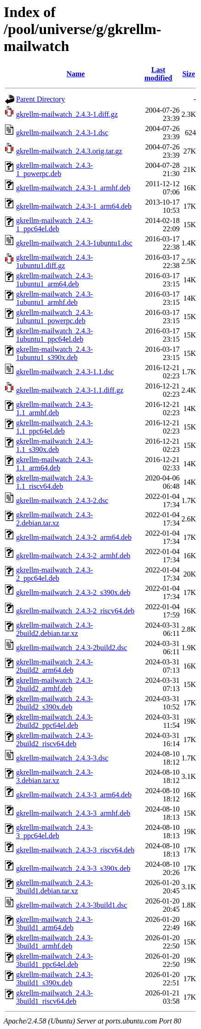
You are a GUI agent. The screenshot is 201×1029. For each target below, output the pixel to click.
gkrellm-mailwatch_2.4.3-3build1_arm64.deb (54, 923)
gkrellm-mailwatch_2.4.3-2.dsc (62, 500)
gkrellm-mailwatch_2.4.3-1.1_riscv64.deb (54, 482)
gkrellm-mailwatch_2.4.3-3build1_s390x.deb (54, 979)
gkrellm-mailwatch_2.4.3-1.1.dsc (65, 372)
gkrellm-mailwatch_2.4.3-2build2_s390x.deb (54, 703)
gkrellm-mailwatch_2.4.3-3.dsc (62, 758)
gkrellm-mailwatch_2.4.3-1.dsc (62, 133)
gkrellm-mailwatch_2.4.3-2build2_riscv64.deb (54, 740)
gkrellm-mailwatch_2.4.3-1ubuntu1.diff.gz (54, 261)
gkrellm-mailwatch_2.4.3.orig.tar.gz (69, 151)
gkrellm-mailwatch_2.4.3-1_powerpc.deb (54, 169)
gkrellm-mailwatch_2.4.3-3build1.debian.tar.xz (54, 887)
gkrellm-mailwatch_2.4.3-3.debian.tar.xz (54, 776)
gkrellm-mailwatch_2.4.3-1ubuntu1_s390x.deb (54, 353)
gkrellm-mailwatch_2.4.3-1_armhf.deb (73, 188)
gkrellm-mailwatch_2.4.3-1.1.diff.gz (69, 390)
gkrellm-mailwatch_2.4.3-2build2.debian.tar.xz (54, 629)
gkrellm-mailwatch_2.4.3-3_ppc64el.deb (54, 831)
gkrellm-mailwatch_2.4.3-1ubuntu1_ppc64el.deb (54, 335)
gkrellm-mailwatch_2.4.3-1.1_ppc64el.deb (54, 427)
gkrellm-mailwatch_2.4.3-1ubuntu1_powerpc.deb (54, 317)
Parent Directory (40, 99)
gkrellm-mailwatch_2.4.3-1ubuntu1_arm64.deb (54, 280)
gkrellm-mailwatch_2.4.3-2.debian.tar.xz (54, 519)
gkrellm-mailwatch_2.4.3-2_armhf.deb (73, 556)
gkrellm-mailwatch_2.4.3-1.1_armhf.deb (54, 408)
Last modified (158, 74)
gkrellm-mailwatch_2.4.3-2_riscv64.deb (75, 611)
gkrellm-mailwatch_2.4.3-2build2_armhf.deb (54, 684)
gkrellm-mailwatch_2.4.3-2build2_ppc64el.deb (54, 721)
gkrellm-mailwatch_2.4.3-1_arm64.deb (74, 206)
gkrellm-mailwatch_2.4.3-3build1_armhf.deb (54, 942)
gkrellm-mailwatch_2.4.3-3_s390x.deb (73, 868)
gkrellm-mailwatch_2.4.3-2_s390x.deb (73, 592)
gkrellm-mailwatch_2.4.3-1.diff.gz (67, 114)
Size (188, 74)
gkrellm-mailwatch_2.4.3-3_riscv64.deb (75, 850)
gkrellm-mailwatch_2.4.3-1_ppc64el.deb (54, 225)
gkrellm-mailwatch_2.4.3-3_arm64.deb (74, 795)
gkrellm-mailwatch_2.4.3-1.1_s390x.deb (54, 445)
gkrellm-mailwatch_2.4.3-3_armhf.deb (73, 813)
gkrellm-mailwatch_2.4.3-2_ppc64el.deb (54, 574)
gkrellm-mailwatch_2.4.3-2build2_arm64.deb (54, 666)
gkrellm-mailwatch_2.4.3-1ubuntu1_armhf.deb (54, 298)
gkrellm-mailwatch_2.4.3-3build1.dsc (71, 905)
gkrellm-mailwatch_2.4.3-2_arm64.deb (74, 537)
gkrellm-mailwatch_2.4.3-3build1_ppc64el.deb (54, 960)
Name (75, 74)
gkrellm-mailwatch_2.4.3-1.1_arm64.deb (54, 464)
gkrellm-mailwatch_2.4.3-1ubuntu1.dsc (74, 243)
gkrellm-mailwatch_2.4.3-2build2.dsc (71, 648)
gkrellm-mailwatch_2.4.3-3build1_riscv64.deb (54, 997)
